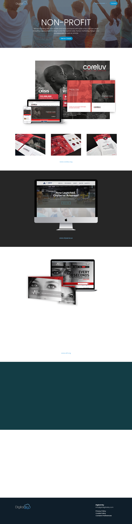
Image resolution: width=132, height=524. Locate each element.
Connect (113, 3)
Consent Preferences (104, 516)
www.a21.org (66, 353)
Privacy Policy (101, 511)
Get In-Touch (66, 38)
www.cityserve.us (66, 238)
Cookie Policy (101, 513)
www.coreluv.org (66, 162)
